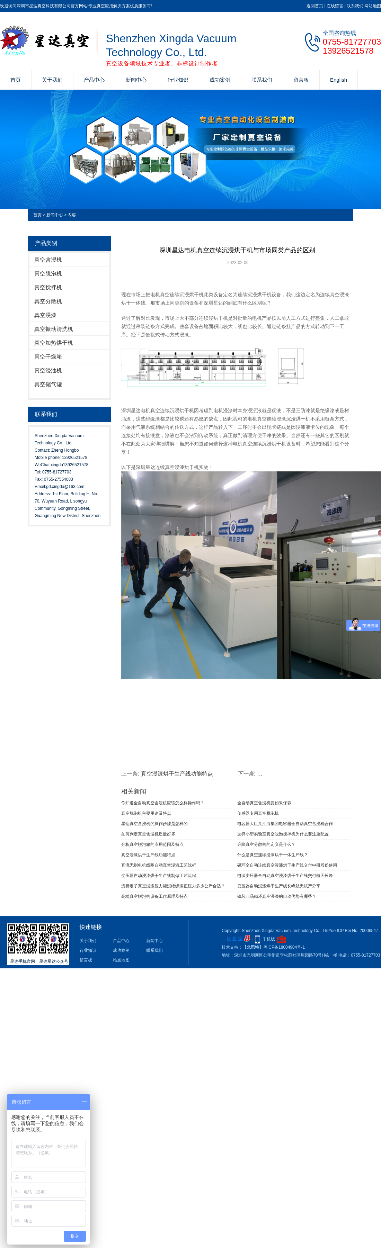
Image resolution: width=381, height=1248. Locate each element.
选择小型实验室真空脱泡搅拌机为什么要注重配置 (283, 834)
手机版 (269, 939)
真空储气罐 (48, 384)
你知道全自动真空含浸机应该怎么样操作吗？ (162, 803)
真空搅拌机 (48, 287)
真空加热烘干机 (53, 343)
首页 (15, 80)
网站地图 (372, 5)
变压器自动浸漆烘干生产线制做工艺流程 (158, 875)
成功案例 (220, 80)
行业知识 (178, 80)
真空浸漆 (45, 315)
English (338, 80)
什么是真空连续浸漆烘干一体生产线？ (272, 854)
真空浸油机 (48, 370)
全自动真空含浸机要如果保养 (264, 803)
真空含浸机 (48, 260)
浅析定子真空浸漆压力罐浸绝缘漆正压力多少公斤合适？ (173, 886)
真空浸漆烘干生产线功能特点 (177, 774)
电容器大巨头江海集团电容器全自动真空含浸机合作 (285, 823)
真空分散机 (48, 301)
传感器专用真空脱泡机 (258, 813)
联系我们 (355, 5)
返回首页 (315, 5)
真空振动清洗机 (53, 329)
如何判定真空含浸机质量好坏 (148, 834)
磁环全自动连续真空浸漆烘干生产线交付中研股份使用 (287, 865)
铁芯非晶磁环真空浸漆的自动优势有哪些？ (276, 896)
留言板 (301, 80)
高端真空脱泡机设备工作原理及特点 (154, 896)
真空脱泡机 (48, 274)
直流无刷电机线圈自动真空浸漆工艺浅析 (158, 865)
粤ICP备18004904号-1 (284, 947)
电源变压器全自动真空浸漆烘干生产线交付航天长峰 (285, 875)
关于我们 (52, 80)
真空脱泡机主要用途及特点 (146, 813)
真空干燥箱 (48, 357)
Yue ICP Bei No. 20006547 (353, 930)
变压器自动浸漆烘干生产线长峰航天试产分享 (278, 886)
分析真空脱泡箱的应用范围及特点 (152, 844)
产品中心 (94, 80)
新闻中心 (136, 80)
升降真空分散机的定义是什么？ (266, 844)
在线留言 (335, 5)
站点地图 (121, 960)
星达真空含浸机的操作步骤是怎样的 (154, 823)
